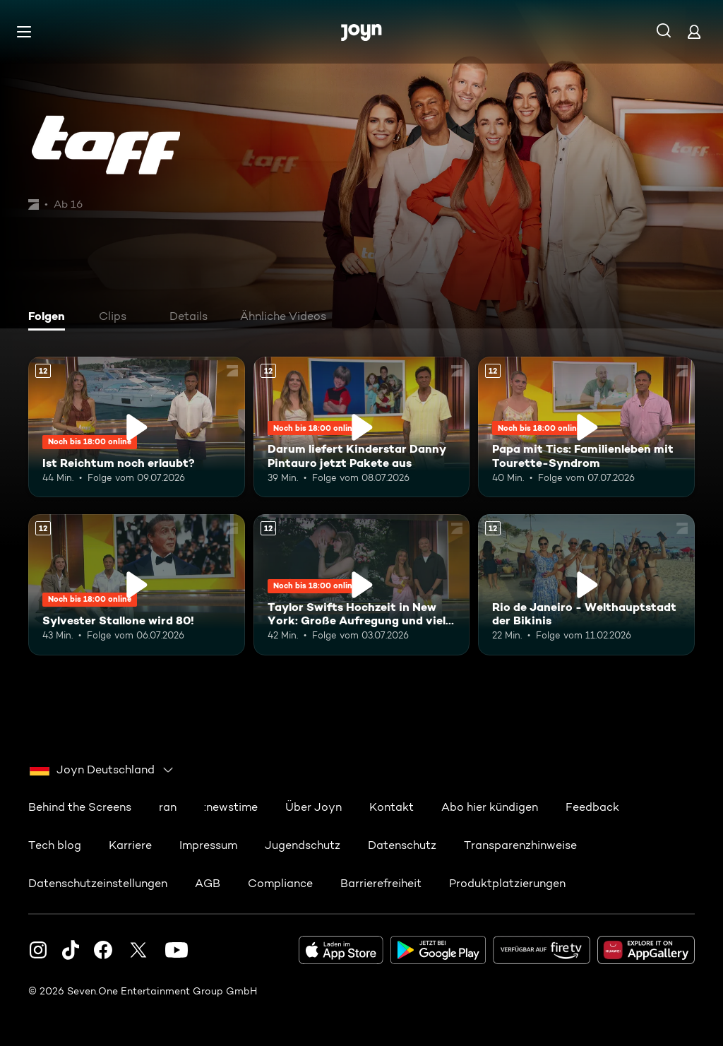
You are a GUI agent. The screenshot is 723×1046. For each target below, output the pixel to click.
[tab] (50, 318)
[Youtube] (176, 949)
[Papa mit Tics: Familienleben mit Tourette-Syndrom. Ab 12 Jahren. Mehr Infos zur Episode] (586, 427)
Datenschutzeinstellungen (97, 882)
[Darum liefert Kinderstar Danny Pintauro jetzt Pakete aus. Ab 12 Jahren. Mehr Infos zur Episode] (361, 427)
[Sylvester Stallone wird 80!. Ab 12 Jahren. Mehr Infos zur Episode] (136, 584)
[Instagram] (38, 949)
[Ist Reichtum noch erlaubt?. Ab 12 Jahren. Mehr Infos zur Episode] (136, 427)
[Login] (694, 31)
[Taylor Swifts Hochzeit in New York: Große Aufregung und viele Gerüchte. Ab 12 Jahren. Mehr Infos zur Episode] (361, 584)
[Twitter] (138, 949)
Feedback (592, 806)
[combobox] (102, 769)
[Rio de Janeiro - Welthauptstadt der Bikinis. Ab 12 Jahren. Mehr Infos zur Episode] (586, 584)
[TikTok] (70, 949)
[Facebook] (103, 949)
